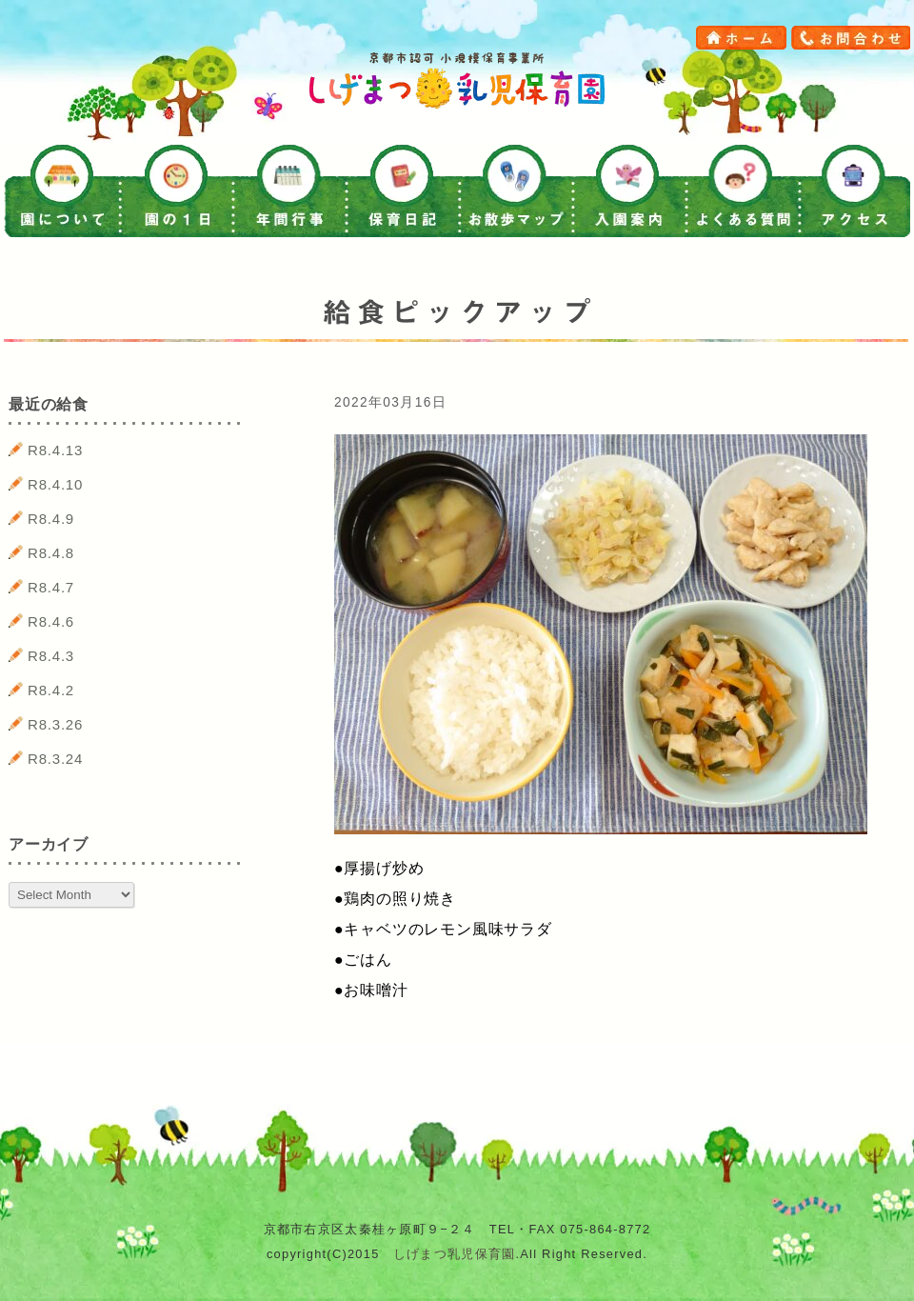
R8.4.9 (51, 518)
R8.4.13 (55, 450)
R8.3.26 (55, 724)
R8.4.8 (51, 553)
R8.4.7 (51, 587)
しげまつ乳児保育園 (454, 1254)
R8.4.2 (51, 690)
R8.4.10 (55, 484)
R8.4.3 (51, 656)
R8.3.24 (55, 759)
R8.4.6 (51, 621)
